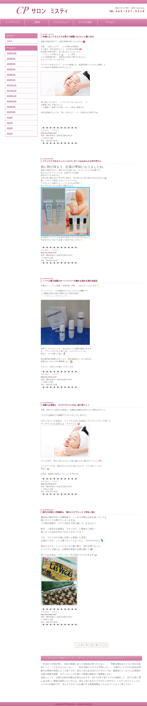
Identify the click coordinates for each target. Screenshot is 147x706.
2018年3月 (11, 75)
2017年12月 (11, 85)
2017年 (10, 123)
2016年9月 (11, 107)
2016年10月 (11, 101)
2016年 (10, 128)
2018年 (10, 117)
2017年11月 (11, 91)
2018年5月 (11, 69)
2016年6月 (11, 112)
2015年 (10, 133)
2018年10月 (11, 53)
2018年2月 (11, 80)
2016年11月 (11, 96)
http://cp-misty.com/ (49, 133)
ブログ (9, 41)
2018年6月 (11, 64)
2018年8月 (11, 59)
